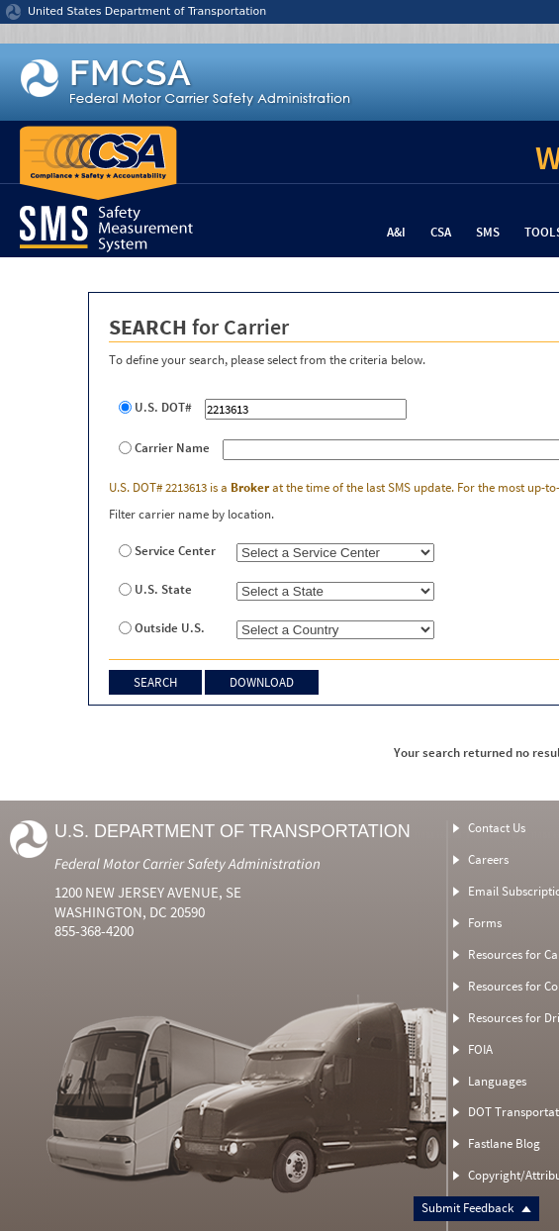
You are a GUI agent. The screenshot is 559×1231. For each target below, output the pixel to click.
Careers (488, 859)
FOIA (480, 1049)
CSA (440, 232)
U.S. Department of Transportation (232, 831)
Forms (485, 922)
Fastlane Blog (504, 1143)
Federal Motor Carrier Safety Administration (187, 863)
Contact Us (496, 827)
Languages (497, 1081)
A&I (396, 232)
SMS (488, 232)
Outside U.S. (170, 628)
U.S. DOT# (163, 408)
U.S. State (163, 590)
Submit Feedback (476, 1207)
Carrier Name (172, 448)
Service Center (175, 551)
